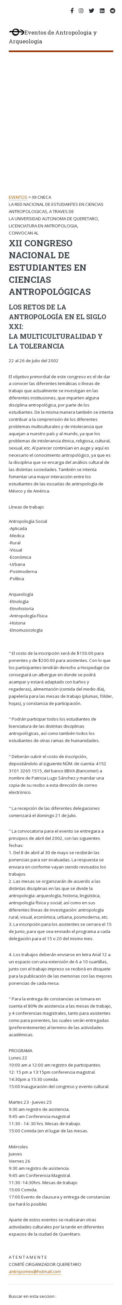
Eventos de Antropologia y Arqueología (53, 36)
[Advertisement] (61, 116)
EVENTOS (18, 197)
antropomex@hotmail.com (35, 1271)
